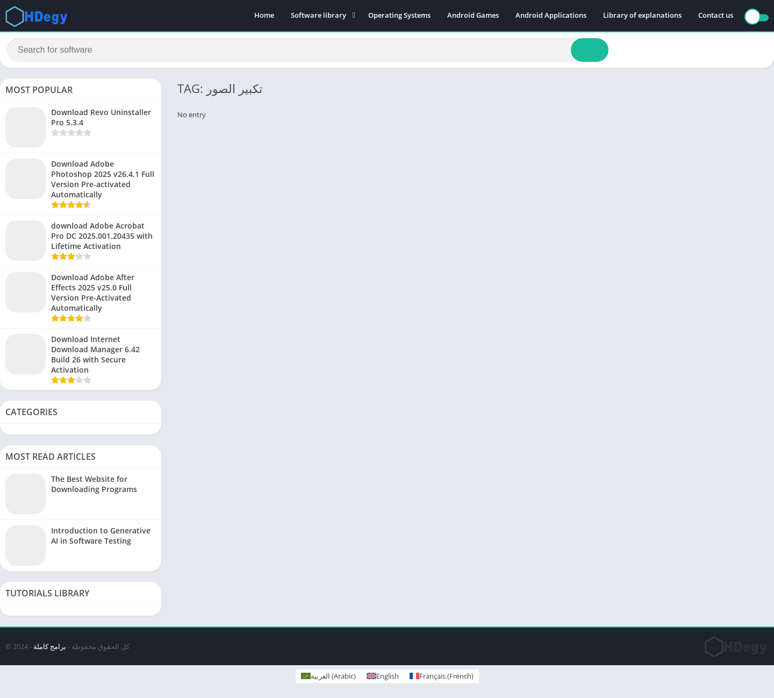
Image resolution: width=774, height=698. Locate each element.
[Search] (307, 52)
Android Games (473, 16)
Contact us (715, 16)
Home (264, 16)
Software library (318, 16)
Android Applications (550, 16)
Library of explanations (642, 16)
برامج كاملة (49, 651)
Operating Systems (399, 16)
